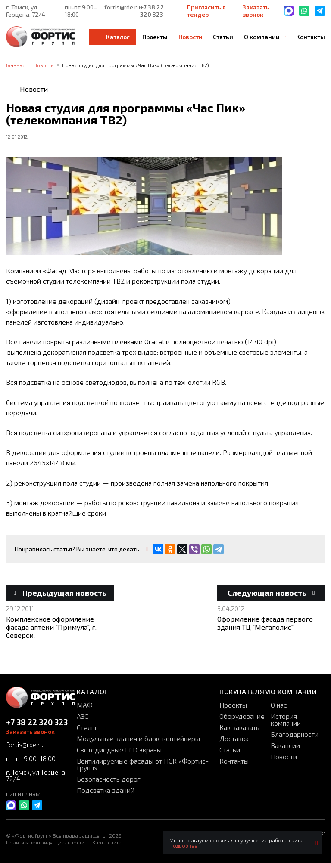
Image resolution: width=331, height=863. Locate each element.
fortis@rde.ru (122, 7)
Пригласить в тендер (206, 10)
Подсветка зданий (105, 790)
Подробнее (183, 845)
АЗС (82, 716)
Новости (44, 65)
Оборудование (242, 716)
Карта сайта (107, 842)
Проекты (233, 705)
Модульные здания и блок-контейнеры (138, 738)
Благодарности (295, 734)
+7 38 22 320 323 (152, 10)
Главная (15, 65)
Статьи (229, 749)
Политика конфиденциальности (45, 842)
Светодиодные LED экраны (119, 749)
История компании (286, 719)
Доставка (234, 738)
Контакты (234, 761)
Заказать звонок (256, 10)
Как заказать (239, 727)
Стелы (86, 727)
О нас (279, 705)
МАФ (85, 705)
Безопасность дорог (109, 779)
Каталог (112, 36)
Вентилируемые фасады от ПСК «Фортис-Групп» (143, 764)
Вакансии (285, 745)
